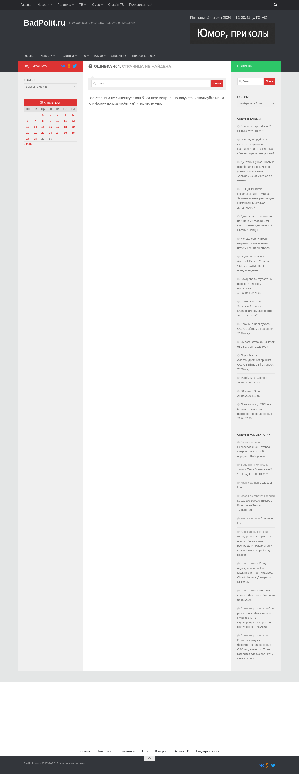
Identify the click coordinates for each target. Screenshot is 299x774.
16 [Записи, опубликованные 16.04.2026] (50, 126)
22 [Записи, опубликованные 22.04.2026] (42, 132)
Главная (26, 4)
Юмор (95, 4)
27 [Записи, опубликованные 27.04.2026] (27, 138)
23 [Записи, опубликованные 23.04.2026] (50, 132)
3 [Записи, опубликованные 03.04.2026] (57, 114)
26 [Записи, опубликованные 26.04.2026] (73, 132)
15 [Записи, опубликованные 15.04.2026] (42, 126)
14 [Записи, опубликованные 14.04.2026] (35, 126)
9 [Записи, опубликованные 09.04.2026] (50, 120)
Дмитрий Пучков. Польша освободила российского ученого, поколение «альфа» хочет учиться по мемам (256, 171)
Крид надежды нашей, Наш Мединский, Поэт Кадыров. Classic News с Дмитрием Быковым (255, 572)
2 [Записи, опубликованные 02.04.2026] (50, 114)
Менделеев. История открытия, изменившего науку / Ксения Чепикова (253, 243)
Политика (64, 4)
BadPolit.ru (44, 22)
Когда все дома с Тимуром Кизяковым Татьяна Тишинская (254, 505)
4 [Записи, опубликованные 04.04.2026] (65, 114)
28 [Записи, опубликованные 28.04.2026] (35, 138)
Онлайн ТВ (116, 4)
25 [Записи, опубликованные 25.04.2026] (65, 132)
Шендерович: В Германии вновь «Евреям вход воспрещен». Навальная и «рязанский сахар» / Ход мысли (254, 545)
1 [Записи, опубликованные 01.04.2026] (43, 114)
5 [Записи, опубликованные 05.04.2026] (73, 114)
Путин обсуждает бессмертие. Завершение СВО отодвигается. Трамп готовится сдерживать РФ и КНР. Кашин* (255, 649)
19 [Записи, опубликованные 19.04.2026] (73, 126)
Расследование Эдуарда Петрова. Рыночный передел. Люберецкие (253, 451)
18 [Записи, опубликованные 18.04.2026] (65, 126)
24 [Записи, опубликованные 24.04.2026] (57, 132)
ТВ (81, 4)
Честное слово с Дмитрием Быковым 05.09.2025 (256, 595)
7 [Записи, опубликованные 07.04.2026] (35, 120)
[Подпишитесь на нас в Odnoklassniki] (69, 66)
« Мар (28, 143)
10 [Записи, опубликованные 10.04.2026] (57, 120)
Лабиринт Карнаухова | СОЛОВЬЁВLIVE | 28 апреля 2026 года (256, 328)
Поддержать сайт (141, 4)
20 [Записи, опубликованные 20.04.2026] (27, 132)
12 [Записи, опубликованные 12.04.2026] (73, 120)
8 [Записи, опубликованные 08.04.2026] (43, 120)
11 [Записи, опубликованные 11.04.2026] (65, 120)
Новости (43, 4)
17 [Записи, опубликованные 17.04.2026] (57, 126)
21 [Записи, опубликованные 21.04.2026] (35, 132)
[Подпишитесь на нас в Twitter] (75, 66)
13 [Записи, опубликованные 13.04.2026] (27, 126)
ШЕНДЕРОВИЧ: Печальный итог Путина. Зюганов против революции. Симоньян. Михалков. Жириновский (256, 198)
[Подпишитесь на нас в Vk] (63, 66)
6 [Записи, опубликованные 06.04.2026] (27, 120)
